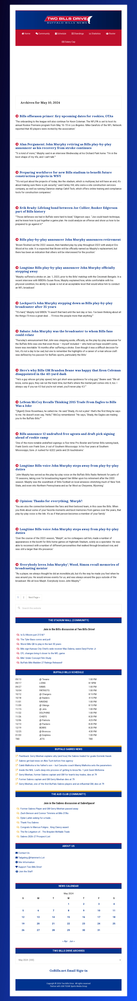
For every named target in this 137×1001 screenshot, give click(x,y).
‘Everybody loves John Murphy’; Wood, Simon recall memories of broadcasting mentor (67, 566)
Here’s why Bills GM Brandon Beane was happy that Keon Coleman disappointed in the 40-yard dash (68, 372)
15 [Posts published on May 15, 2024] (68, 917)
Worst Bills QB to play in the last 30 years (40, 644)
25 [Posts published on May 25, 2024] (114, 923)
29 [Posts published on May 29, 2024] (68, 930)
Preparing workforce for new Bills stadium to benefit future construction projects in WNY (63, 174)
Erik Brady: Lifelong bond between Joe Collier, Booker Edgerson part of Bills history (66, 209)
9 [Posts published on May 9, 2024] (83, 910)
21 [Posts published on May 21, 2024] (53, 923)
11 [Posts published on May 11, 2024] (114, 910)
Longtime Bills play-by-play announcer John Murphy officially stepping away (65, 269)
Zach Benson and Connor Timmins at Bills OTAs (44, 813)
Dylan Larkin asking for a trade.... (36, 818)
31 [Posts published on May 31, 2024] (98, 930)
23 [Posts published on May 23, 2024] (83, 923)
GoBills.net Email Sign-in (69, 970)
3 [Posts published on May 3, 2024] (99, 904)
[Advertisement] (68, 69)
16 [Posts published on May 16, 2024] (83, 917)
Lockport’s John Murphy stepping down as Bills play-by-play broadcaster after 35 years (64, 305)
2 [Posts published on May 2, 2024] (83, 904)
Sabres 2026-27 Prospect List (35, 836)
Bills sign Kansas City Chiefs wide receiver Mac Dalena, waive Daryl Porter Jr (58, 648)
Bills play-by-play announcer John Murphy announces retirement (70, 239)
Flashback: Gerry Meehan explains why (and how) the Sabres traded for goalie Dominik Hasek (65, 756)
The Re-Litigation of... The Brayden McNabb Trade (45, 831)
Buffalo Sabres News (68, 749)
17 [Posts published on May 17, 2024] (98, 917)
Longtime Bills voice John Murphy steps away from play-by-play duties (67, 467)
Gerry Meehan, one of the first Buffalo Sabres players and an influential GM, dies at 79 (61, 784)
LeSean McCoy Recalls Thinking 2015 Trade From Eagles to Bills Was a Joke (65, 404)
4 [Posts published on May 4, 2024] (114, 904)
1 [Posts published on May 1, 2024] (68, 904)
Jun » (72, 941)
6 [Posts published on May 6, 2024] (38, 910)
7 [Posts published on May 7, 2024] (53, 910)
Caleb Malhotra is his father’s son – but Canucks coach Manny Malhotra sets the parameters (65, 765)
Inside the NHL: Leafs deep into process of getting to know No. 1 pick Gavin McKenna (61, 770)
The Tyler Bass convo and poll (35, 639)
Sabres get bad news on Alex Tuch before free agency (46, 760)
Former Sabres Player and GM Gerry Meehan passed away (49, 808)
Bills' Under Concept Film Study (35, 658)
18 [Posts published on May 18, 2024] (114, 917)
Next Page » (34, 597)
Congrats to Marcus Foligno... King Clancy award (44, 827)
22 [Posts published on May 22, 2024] (68, 923)
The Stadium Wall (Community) (68, 620)
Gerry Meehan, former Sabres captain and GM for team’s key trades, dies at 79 (58, 774)
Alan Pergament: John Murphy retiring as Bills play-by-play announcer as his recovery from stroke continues (63, 146)
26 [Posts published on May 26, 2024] (23, 930)
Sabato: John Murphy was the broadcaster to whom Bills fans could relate (64, 333)
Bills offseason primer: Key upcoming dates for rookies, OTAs (66, 116)
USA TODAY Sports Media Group (74, 986)
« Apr (65, 941)
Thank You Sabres (29, 822)
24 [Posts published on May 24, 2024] (98, 923)
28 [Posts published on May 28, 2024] (53, 930)
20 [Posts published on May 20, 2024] (38, 923)
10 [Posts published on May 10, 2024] (98, 910)
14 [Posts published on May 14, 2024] (53, 917)
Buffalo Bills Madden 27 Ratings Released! (41, 662)
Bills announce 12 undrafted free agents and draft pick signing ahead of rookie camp (65, 435)
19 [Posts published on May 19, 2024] (23, 923)
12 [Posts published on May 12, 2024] (23, 917)
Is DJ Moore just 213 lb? (32, 634)
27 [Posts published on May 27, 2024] (38, 930)
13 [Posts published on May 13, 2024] (38, 917)
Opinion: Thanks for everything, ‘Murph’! (51, 501)
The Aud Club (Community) (68, 794)
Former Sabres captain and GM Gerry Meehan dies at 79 (47, 779)
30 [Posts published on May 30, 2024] (83, 930)
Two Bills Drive (68, 20)
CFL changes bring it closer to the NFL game (42, 653)
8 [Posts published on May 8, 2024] (68, 910)
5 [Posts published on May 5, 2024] (23, 910)
